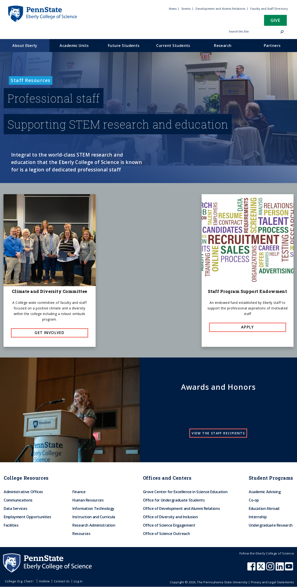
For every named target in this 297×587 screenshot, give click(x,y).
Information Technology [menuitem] (93, 508)
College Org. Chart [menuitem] (20, 581)
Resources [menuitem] (81, 533)
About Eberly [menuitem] (24, 45)
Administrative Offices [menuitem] (23, 491)
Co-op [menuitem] (254, 500)
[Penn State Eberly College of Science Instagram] (270, 569)
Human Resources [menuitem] (88, 500)
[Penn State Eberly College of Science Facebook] (252, 569)
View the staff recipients (218, 433)
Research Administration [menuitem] (93, 525)
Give (275, 20)
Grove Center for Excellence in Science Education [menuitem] (185, 491)
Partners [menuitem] (272, 45)
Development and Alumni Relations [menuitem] (220, 9)
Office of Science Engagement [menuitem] (169, 525)
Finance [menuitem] (78, 491)
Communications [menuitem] (18, 500)
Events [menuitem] (186, 9)
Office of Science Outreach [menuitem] (166, 533)
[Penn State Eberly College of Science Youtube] (289, 569)
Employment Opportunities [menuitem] (27, 516)
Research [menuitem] (223, 45)
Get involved (49, 332)
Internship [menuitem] (258, 516)
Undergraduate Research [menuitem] (271, 525)
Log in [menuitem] (78, 581)
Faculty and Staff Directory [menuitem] (269, 9)
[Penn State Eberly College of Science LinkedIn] (280, 569)
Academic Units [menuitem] (74, 45)
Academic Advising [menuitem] (265, 491)
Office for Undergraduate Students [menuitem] (174, 500)
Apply (247, 327)
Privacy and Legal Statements (272, 582)
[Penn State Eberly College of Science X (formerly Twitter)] (261, 569)
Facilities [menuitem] (11, 525)
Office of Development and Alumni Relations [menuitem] (181, 508)
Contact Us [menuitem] (62, 581)
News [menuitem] (173, 9)
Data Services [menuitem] (15, 508)
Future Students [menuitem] (124, 45)
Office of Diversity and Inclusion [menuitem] (170, 516)
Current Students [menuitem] (173, 45)
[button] (275, 22)
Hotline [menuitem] (44, 581)
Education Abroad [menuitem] (264, 508)
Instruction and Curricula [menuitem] (93, 516)
